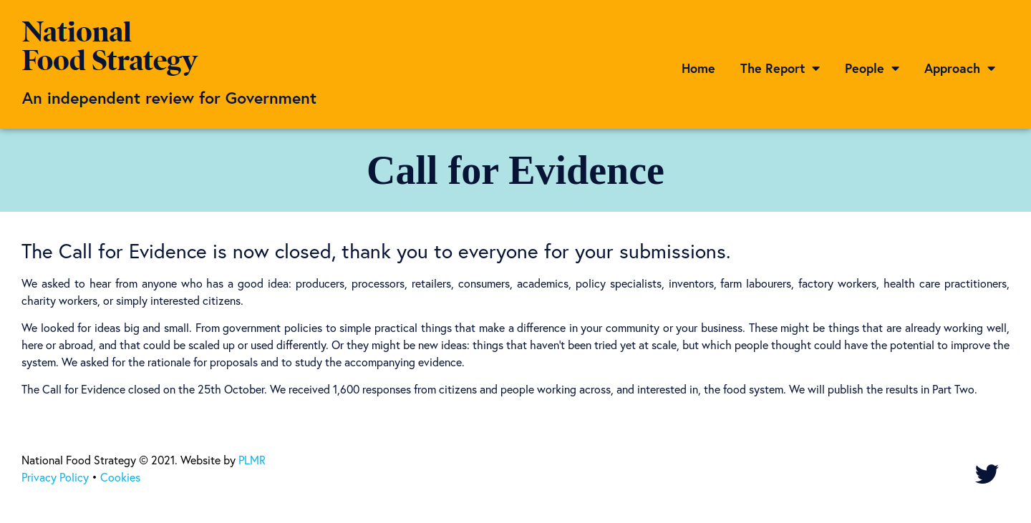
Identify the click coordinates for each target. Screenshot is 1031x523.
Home (698, 68)
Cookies (120, 476)
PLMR (252, 459)
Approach (959, 68)
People (872, 68)
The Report (780, 68)
